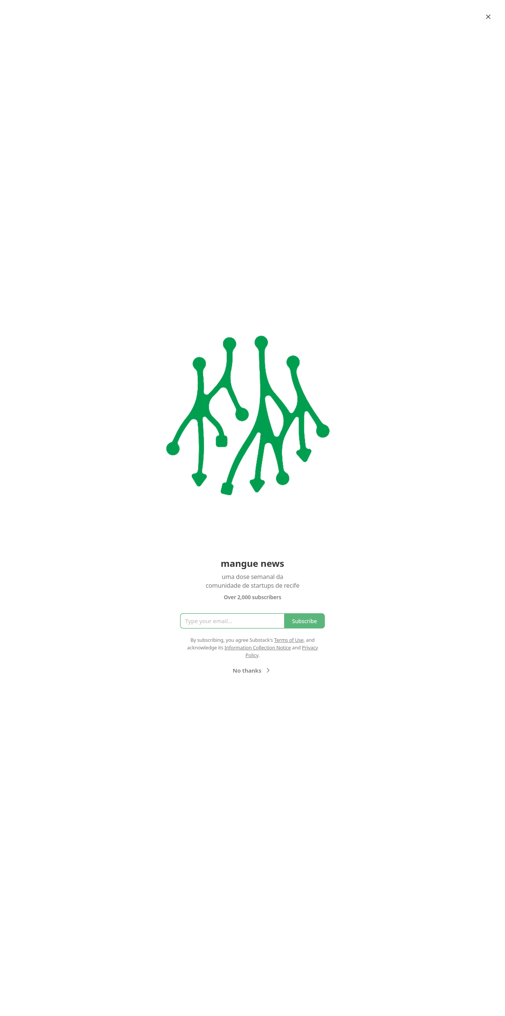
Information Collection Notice (257, 647)
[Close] (488, 16)
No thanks (252, 670)
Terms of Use (289, 639)
